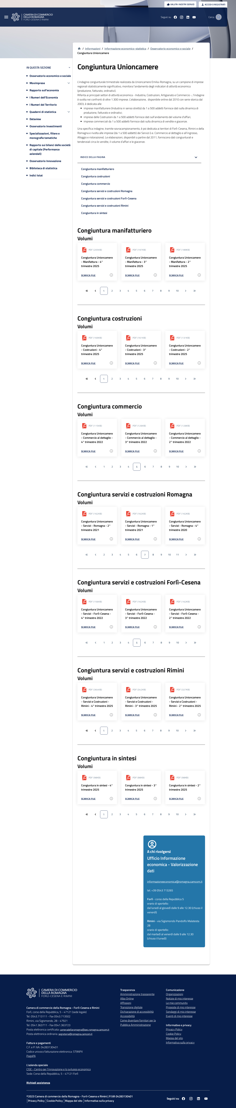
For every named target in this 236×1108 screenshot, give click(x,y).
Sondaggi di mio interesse (181, 1012)
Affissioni (125, 1003)
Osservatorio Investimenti (46, 126)
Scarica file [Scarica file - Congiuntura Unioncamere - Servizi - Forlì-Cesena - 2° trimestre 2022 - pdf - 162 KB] (176, 627)
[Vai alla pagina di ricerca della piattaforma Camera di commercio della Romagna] (218, 17)
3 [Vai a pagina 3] (120, 291)
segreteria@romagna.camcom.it (75, 1034)
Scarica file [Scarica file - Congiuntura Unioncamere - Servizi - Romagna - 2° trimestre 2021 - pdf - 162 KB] (88, 539)
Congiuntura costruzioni (95, 176)
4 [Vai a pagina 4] (128, 291)
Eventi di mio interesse (179, 1016)
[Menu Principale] (6, 17)
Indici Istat (36, 175)
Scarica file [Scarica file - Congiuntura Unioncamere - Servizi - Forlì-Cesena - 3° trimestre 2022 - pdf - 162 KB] (132, 627)
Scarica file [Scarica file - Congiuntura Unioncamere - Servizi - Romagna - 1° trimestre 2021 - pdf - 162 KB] (132, 539)
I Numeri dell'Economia (44, 97)
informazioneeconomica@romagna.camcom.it (174, 881)
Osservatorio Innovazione (45, 161)
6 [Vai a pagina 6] (144, 291)
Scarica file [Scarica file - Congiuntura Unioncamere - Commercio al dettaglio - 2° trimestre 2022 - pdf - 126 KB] (176, 451)
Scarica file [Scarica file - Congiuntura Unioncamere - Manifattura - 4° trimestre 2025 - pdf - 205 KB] (88, 275)
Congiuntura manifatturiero (97, 169)
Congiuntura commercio (95, 184)
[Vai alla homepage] (79, 49)
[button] (139, 157)
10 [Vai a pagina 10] (177, 291)
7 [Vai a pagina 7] (152, 291)
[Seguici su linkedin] (184, 17)
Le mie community (177, 1003)
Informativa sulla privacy (180, 1042)
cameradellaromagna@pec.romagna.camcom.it (84, 1029)
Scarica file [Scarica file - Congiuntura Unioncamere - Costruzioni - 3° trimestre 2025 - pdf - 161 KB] (132, 363)
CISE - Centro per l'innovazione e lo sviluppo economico (58, 1069)
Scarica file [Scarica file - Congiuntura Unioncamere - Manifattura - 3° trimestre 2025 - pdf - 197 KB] (132, 275)
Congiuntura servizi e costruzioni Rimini (104, 205)
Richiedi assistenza (38, 1083)
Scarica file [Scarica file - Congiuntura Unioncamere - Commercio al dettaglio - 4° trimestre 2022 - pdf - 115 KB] (88, 451)
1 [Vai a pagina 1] (103, 291)
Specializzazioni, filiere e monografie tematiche (45, 135)
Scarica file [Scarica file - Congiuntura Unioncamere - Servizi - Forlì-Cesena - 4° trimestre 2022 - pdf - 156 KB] (88, 627)
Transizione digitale (131, 1007)
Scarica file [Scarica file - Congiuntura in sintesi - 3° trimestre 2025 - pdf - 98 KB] (132, 798)
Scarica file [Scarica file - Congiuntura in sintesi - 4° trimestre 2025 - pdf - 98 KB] (88, 798)
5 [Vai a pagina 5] (136, 291)
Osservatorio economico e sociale (50, 76)
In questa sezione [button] (48, 67)
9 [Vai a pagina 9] (169, 291)
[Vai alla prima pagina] (87, 466)
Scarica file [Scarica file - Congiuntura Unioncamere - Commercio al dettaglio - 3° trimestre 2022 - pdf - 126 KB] (132, 451)
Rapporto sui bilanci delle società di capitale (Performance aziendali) (50, 149)
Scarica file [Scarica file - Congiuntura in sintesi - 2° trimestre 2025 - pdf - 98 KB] (176, 798)
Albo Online (127, 998)
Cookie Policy (173, 1034)
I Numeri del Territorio (43, 105)
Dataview (35, 119)
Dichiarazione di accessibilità (137, 1012)
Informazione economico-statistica (125, 48)
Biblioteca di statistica (43, 168)
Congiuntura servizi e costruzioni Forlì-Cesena (108, 198)
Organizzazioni (174, 994)
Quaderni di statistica (43, 112)
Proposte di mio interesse (180, 1007)
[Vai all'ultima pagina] (195, 291)
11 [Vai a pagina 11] (177, 554)
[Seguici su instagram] (178, 17)
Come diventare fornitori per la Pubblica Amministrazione (138, 1022)
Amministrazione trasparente (137, 994)
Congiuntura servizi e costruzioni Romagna (106, 191)
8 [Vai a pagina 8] (161, 291)
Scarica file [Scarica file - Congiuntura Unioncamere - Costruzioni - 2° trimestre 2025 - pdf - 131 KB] (176, 363)
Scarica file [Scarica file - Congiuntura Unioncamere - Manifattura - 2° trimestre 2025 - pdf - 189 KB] (176, 275)
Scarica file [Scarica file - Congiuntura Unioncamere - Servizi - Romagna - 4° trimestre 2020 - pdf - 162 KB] (176, 539)
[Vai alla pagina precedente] (95, 466)
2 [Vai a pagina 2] (112, 291)
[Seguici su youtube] (190, 17)
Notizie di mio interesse (179, 998)
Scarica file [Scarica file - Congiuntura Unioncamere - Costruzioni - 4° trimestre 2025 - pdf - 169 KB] (88, 363)
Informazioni (92, 48)
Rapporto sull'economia (44, 90)
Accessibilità (127, 1016)
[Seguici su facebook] (171, 17)
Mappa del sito (174, 1038)
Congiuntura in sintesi (94, 213)
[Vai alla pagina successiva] (186, 291)
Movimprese (37, 83)
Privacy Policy (174, 1029)
